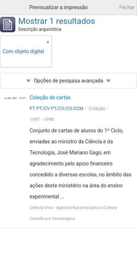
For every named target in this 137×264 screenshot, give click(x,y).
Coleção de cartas (50, 97)
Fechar (127, 7)
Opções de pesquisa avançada (68, 81)
